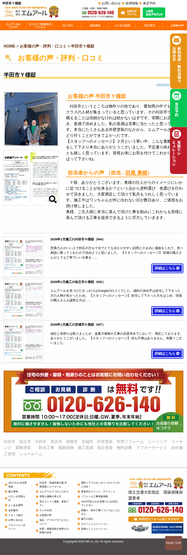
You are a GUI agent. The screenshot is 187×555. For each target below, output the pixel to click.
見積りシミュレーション (94, 528)
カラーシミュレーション (94, 524)
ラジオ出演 (45, 510)
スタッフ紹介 (15, 515)
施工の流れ (87, 518)
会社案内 (13, 510)
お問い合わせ (111, 3)
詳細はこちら (167, 268)
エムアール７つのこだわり (54, 491)
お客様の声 (45, 515)
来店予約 (149, 3)
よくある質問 (15, 505)
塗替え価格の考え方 (50, 496)
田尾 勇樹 (136, 172)
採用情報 (131, 3)
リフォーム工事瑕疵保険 (94, 496)
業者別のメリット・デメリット (98, 491)
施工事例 (13, 491)
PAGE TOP (173, 543)
